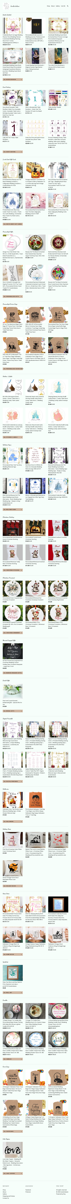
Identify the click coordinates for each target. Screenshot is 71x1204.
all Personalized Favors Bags (13, 368)
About (53, 6)
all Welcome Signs (10, 509)
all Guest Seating (9, 151)
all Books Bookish (10, 79)
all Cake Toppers (9, 1173)
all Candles (8, 1059)
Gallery (58, 6)
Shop (48, 6)
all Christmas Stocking (11, 570)
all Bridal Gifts (9, 711)
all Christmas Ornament (12, 632)
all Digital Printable (11, 781)
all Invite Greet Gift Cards (13, 224)
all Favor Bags (9, 1131)
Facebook (28, 1190)
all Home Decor (9, 954)
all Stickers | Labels (10, 437)
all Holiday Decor (10, 886)
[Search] (67, 6)
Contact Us (6, 1198)
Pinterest (28, 1192)
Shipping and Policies (9, 1196)
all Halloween (8, 821)
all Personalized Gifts (11, 296)
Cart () (63, 6)
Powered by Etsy (61, 1194)
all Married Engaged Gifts (12, 673)
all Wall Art (8, 992)
